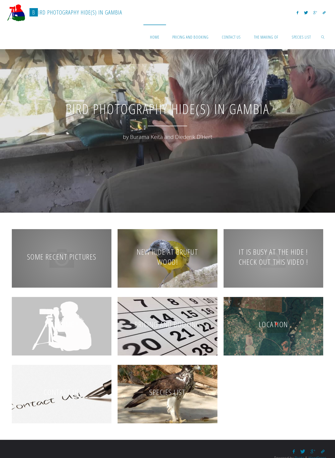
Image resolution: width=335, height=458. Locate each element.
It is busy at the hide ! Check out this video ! (273, 256)
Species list (167, 392)
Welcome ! (61, 324)
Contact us (62, 392)
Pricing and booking (167, 324)
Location (273, 324)
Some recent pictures (61, 256)
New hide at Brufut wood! (167, 256)
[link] (323, 37)
